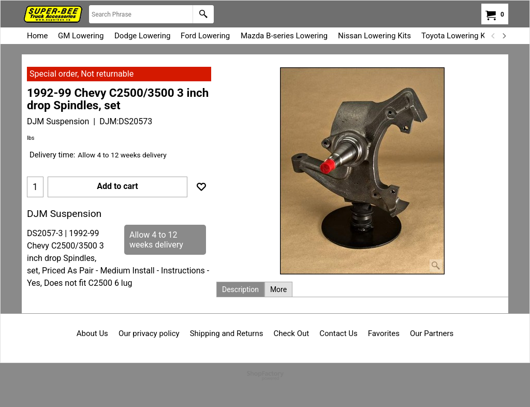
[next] (503, 35)
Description (240, 289)
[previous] (493, 35)
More (278, 289)
